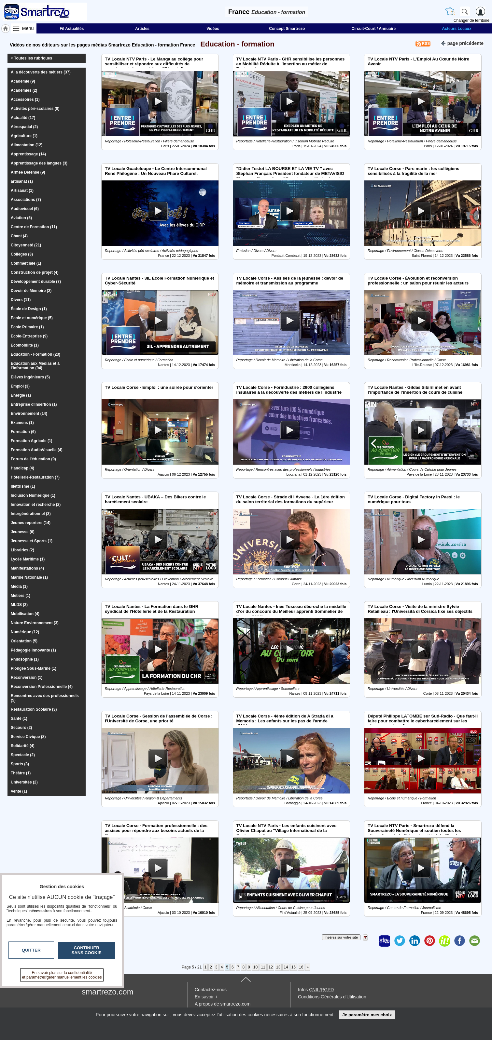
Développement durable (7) (36, 281)
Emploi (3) (20, 386)
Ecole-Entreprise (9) (29, 336)
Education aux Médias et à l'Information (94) (35, 365)
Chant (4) (19, 236)
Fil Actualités (72, 28)
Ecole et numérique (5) (32, 318)
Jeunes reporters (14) (30, 522)
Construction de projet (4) (35, 272)
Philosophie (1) (25, 659)
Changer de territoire (471, 20)
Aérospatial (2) (24, 127)
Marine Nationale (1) (29, 577)
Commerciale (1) (26, 263)
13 (278, 967)
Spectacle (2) (23, 755)
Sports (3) (20, 764)
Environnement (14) (29, 413)
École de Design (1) (29, 309)
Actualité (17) (23, 117)
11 (263, 967)
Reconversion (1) (26, 677)
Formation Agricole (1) (31, 441)
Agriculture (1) (24, 136)
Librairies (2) (22, 550)
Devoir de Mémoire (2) (31, 290)
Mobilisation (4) (25, 614)
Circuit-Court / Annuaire (374, 28)
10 (255, 967)
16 (301, 967)
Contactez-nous (211, 989)
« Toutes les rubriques (31, 58)
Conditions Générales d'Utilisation (332, 996)
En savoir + (206, 996)
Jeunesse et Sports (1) (31, 541)
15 (293, 967)
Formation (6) (23, 431)
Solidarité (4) (23, 746)
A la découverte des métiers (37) (41, 72)
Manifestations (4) (27, 568)
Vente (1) (19, 791)
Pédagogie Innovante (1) (33, 650)
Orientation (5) (24, 641)
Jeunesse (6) (23, 532)
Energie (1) (21, 395)
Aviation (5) (21, 218)
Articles (142, 28)
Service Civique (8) (28, 736)
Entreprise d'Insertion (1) (34, 404)
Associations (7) (26, 199)
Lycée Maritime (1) (28, 559)
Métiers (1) (20, 595)
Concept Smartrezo (287, 28)
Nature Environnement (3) (35, 623)
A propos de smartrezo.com (222, 1004)
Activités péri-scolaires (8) (35, 108)
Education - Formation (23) (35, 354)
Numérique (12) (25, 632)
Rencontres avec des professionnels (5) (45, 698)
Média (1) (19, 586)
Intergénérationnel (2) (31, 513)
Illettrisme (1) (23, 486)
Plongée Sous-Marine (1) (33, 668)
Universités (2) (24, 782)
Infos (316, 989)
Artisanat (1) (22, 190)
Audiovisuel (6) (25, 208)
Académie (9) (23, 81)
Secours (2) (21, 727)
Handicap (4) (22, 468)
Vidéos (212, 28)
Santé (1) (19, 718)
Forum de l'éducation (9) (33, 459)
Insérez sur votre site (341, 937)
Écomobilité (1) (25, 345)
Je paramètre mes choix (367, 1014)
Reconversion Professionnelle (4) (42, 686)
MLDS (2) (19, 604)
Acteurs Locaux (456, 28)
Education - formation (235, 44)
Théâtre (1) (21, 773)
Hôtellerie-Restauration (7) (35, 477)
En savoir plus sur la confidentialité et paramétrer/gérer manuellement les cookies (62, 975)
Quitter (31, 950)
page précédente (462, 43)
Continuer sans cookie (87, 950)
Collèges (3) (22, 254)
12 (271, 967)
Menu (28, 28)
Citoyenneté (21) (26, 245)
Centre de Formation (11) (34, 227)
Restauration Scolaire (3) (34, 709)
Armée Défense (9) (28, 172)
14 (286, 967)
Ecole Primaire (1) (27, 327)
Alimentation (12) (26, 145)
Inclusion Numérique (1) (33, 495)
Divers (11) (21, 299)
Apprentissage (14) (28, 154)
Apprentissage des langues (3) (39, 163)
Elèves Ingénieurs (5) (30, 377)
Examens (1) (22, 422)
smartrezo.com (108, 991)
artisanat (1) (22, 181)
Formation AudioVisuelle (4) (37, 450)
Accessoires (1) (25, 99)
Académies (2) (24, 90)
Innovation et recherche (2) (36, 504)
